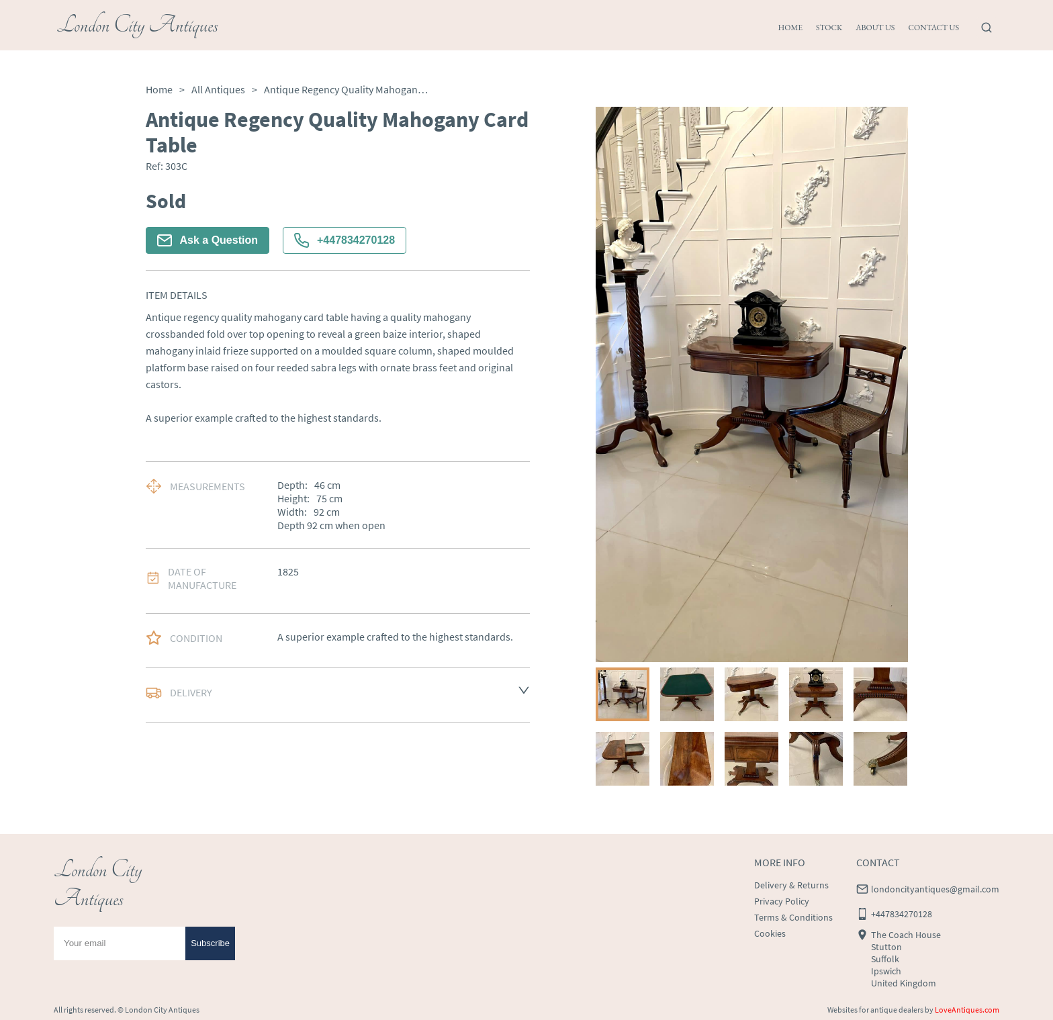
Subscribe (210, 943)
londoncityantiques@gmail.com (935, 889)
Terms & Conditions (793, 917)
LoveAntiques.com (967, 1010)
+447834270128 (344, 240)
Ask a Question (207, 240)
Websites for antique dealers (875, 1010)
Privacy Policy (781, 901)
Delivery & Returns (791, 885)
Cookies (770, 933)
